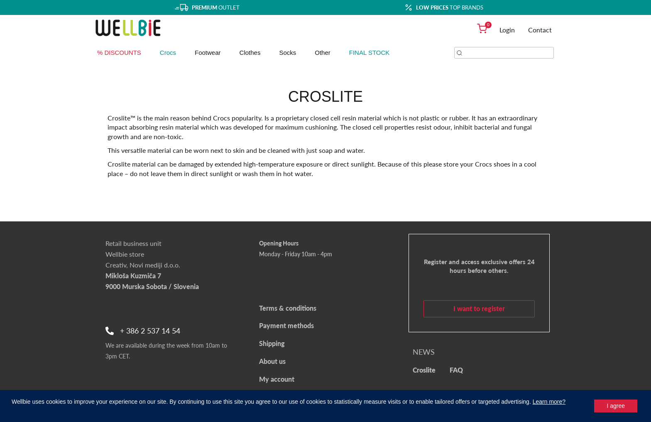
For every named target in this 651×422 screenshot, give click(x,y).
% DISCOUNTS (119, 52)
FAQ (456, 370)
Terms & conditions (287, 308)
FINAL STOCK (369, 52)
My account (276, 379)
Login (507, 30)
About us (272, 361)
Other (322, 52)
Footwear (208, 52)
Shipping (272, 343)
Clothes (250, 52)
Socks (287, 52)
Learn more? (549, 401)
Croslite (424, 370)
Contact (540, 30)
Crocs (168, 52)
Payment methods (286, 325)
